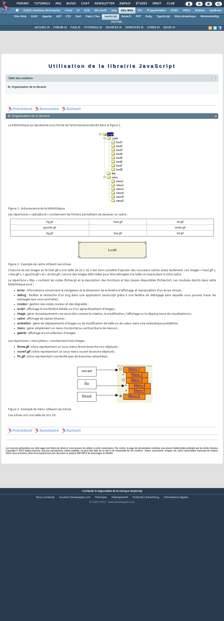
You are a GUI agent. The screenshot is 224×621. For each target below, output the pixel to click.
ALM (87, 10)
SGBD (174, 10)
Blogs (71, 4)
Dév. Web (127, 10)
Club (170, 4)
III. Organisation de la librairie (27, 87)
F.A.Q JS (75, 27)
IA (78, 10)
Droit (156, 4)
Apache (47, 16)
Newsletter (104, 4)
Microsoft (100, 10)
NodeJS (126, 16)
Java (113, 10)
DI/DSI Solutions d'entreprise (41, 10)
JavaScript (110, 16)
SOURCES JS (114, 27)
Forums (22, 4)
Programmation (156, 10)
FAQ (58, 4)
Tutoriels (41, 4)
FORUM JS (60, 27)
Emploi (125, 4)
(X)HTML (116, 22)
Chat (84, 4)
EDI (140, 10)
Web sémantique (185, 16)
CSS (68, 16)
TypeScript (163, 16)
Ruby (148, 16)
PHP (138, 16)
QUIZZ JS (169, 27)
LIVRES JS (153, 27)
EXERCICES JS (134, 27)
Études (141, 4)
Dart (78, 16)
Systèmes (216, 10)
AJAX (34, 16)
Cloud (68, 10)
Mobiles (200, 10)
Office (186, 10)
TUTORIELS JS (93, 27)
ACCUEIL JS (42, 27)
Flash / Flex (92, 16)
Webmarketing (209, 16)
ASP (58, 16)
